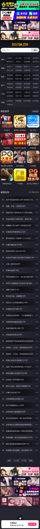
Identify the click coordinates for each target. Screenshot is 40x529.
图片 (2, 85)
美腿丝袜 (10, 87)
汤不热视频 (27, 101)
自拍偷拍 (18, 67)
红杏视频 (36, 101)
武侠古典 (36, 92)
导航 (2, 102)
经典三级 (18, 79)
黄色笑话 (27, 96)
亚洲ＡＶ (10, 67)
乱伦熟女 (27, 79)
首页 (9, 461)
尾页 (30, 461)
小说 (2, 94)
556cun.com (20, 45)
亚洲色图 (18, 84)
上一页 (16, 461)
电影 (2, 76)
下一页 (24, 461)
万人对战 (27, 58)
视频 (2, 68)
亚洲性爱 (10, 75)
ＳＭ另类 (36, 70)
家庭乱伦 (18, 92)
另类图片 (36, 87)
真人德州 (18, 58)
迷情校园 (10, 96)
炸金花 (18, 62)
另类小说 (18, 96)
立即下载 (32, 524)
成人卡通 (27, 75)
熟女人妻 (10, 70)
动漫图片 (36, 84)
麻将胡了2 (10, 62)
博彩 (2, 59)
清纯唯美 (18, 87)
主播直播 (27, 70)
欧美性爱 (36, 75)
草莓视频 (18, 101)
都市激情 (10, 92)
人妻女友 (27, 92)
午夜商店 (10, 101)
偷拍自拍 (18, 75)
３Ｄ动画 (36, 67)
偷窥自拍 (10, 84)
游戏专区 (36, 58)
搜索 (35, 50)
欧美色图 (27, 84)
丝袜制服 (18, 70)
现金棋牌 (27, 62)
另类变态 (36, 79)
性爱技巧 (36, 96)
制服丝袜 (10, 79)
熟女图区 (27, 87)
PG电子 (9, 58)
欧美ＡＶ (27, 67)
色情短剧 (10, 104)
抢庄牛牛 (36, 62)
